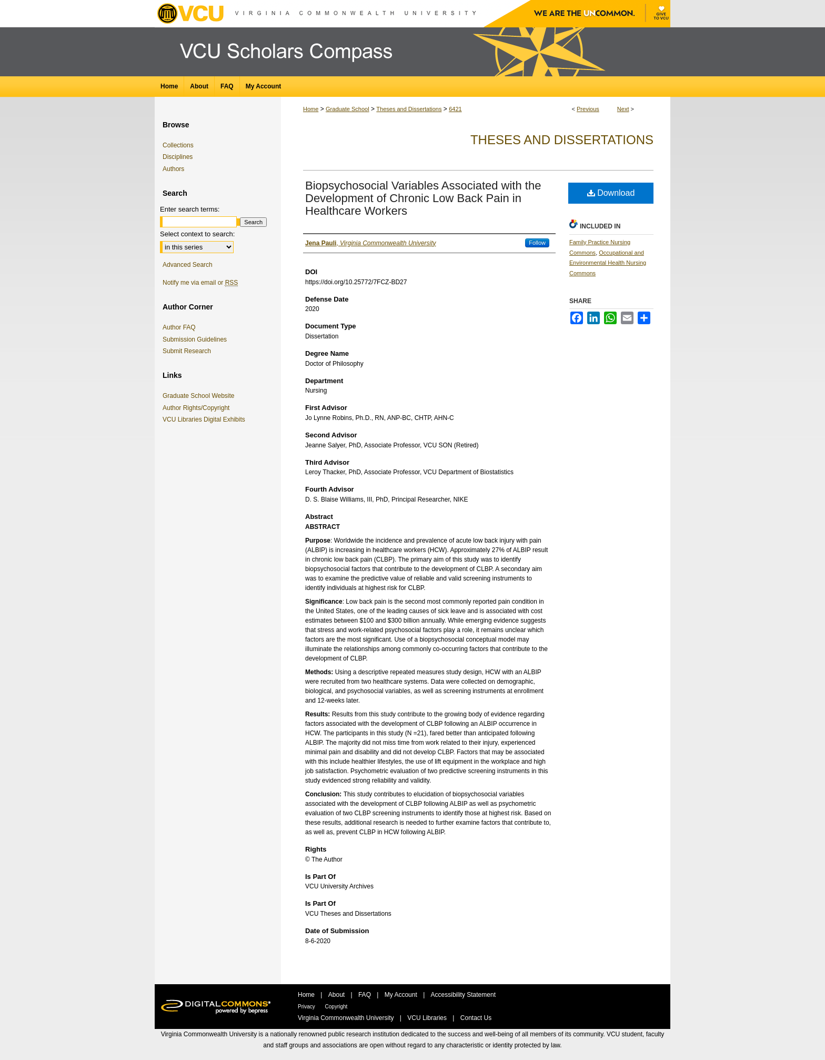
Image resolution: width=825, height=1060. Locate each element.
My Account (402, 994)
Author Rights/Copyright (197, 408)
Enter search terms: (189, 209)
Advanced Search (188, 264)
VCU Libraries (427, 1018)
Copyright (336, 1006)
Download (611, 192)
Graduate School (347, 109)
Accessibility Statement (463, 994)
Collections (178, 145)
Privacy (307, 1006)
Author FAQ (179, 327)
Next (623, 109)
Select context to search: (197, 234)
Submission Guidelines (195, 339)
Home (310, 109)
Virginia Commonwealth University (347, 1018)
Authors (173, 169)
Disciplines (178, 157)
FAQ (365, 994)
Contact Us (475, 1018)
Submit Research (187, 351)
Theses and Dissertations (408, 109)
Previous (588, 109)
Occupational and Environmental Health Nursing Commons (607, 263)
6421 (455, 109)
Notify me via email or (200, 282)
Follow (537, 242)
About (337, 994)
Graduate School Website (200, 395)
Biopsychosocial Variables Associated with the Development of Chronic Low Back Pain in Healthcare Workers (423, 198)
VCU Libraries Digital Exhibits (205, 419)
